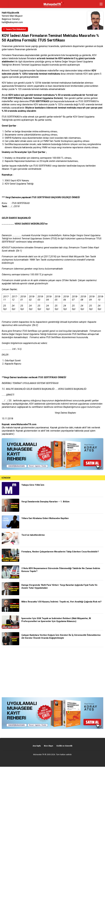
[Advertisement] (52, 672)
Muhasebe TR (38, 755)
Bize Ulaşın (48, 746)
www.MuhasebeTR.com (23, 424)
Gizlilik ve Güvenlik (64, 746)
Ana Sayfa (37, 746)
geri (4, 4)
